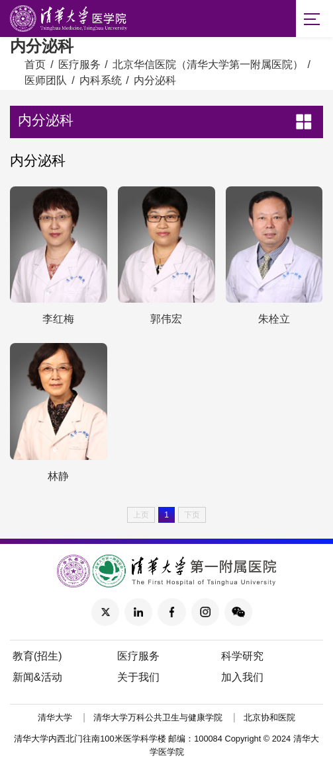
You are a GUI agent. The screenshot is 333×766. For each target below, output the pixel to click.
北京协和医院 (269, 718)
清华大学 (55, 718)
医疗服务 (79, 64)
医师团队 (45, 80)
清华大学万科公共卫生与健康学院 (157, 718)
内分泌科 (155, 80)
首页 (35, 64)
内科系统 (100, 80)
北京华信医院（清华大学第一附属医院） (208, 64)
